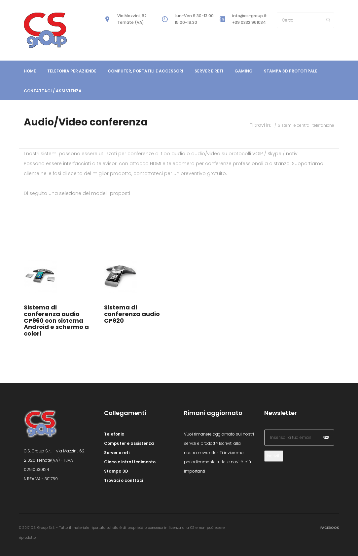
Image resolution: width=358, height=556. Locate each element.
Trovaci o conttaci (123, 480)
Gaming (243, 71)
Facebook (329, 527)
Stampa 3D (116, 471)
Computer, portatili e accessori (145, 71)
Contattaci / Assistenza (53, 91)
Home (30, 71)
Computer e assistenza (129, 443)
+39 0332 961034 (249, 22)
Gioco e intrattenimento (130, 462)
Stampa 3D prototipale (290, 71)
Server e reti (209, 71)
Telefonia (114, 434)
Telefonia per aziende (71, 71)
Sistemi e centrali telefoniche (306, 125)
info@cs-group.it (249, 16)
